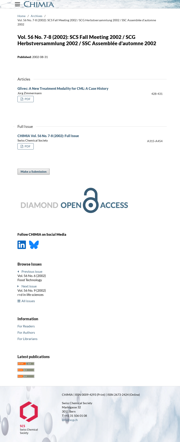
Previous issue (31, 271)
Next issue (29, 286)
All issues (28, 301)
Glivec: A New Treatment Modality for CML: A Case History (62, 88)
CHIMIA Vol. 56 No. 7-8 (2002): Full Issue (48, 136)
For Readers (26, 326)
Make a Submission (34, 171)
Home (21, 16)
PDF (27, 99)
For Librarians (27, 339)
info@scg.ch (70, 420)
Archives (36, 16)
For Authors (26, 332)
